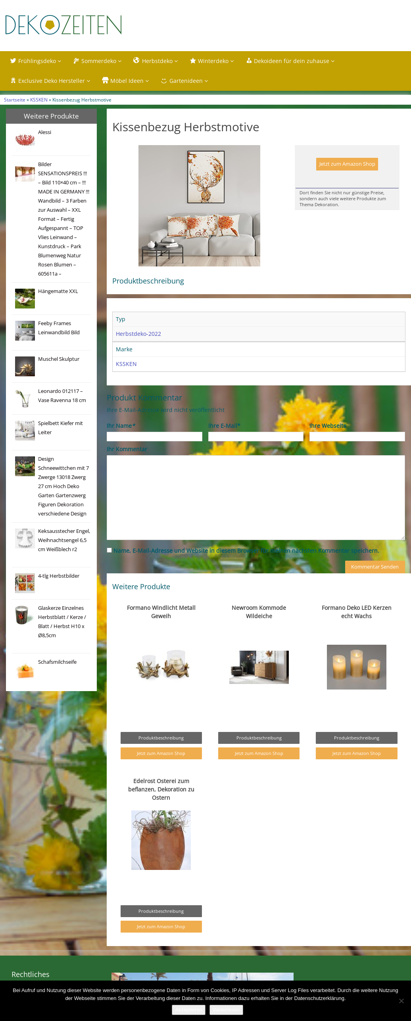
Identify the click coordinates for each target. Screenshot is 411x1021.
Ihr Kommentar (127, 449)
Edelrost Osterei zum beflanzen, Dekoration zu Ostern (161, 789)
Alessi (44, 132)
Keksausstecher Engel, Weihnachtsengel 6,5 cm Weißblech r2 (64, 540)
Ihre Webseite (327, 425)
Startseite (14, 99)
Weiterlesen (226, 1010)
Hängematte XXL (58, 291)
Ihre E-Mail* (224, 425)
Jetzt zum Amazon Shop (347, 164)
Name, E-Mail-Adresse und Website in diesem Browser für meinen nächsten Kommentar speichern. (246, 550)
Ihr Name (121, 425)
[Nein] (401, 1001)
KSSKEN (39, 99)
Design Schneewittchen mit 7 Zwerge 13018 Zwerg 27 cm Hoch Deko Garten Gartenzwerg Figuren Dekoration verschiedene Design (63, 486)
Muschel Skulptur (58, 359)
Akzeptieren (188, 1010)
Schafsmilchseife (57, 662)
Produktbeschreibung (161, 738)
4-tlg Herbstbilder (58, 576)
